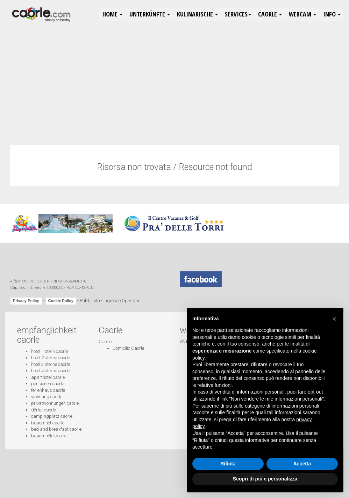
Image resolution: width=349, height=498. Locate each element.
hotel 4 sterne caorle (50, 370)
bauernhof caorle (47, 422)
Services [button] (238, 14)
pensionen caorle (47, 383)
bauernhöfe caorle (48, 435)
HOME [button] (112, 14)
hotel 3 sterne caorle (50, 364)
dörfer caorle (43, 409)
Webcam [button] (302, 14)
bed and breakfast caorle (56, 429)
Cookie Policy (60, 301)
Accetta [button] (302, 463)
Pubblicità (90, 300)
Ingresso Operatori (122, 300)
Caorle (105, 341)
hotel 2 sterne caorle (50, 357)
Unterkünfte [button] (149, 14)
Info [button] (332, 14)
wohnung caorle (46, 396)
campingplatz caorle (51, 416)
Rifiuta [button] (228, 463)
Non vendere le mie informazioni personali (276, 399)
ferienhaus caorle (48, 390)
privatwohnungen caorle (55, 403)
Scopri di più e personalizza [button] (265, 479)
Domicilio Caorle (128, 348)
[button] (334, 319)
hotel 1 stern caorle (49, 351)
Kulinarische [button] (197, 14)
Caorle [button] (270, 14)
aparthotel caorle (48, 377)
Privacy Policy (26, 301)
